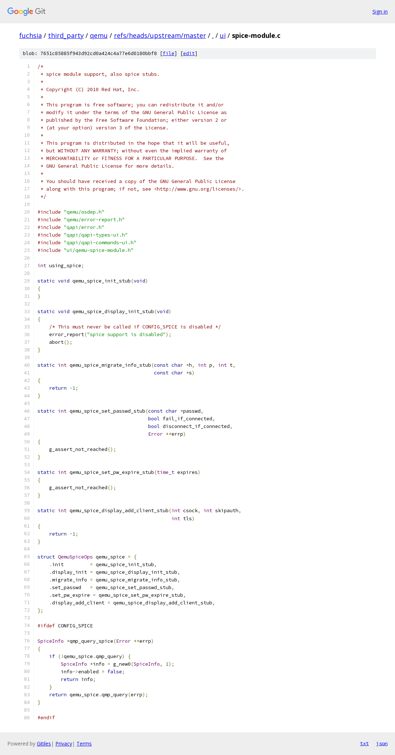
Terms (84, 743)
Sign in (380, 11)
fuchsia (30, 35)
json (382, 743)
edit (189, 53)
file (168, 53)
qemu (99, 35)
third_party (66, 35)
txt (364, 743)
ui (223, 35)
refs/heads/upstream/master (160, 35)
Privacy (63, 743)
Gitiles (44, 743)
